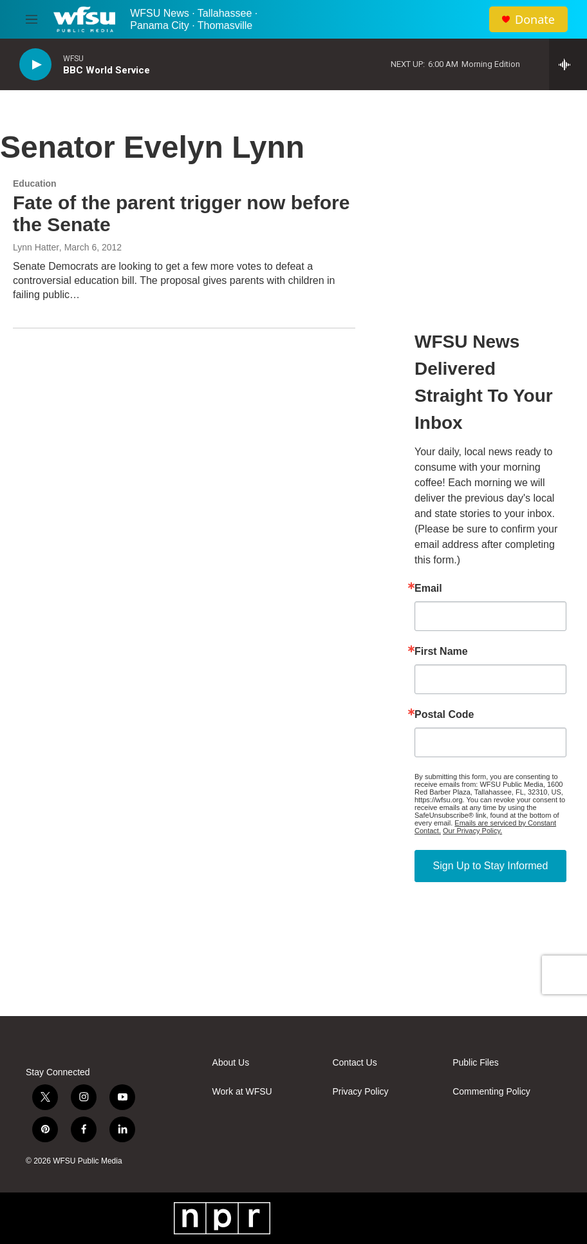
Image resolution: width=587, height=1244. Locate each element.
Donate (535, 19)
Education (35, 183)
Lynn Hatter (36, 247)
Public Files (475, 1063)
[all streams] (568, 64)
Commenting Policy (491, 1092)
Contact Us (354, 1063)
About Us (231, 1063)
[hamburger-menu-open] (31, 19)
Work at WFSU (242, 1092)
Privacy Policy (360, 1092)
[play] (35, 64)
